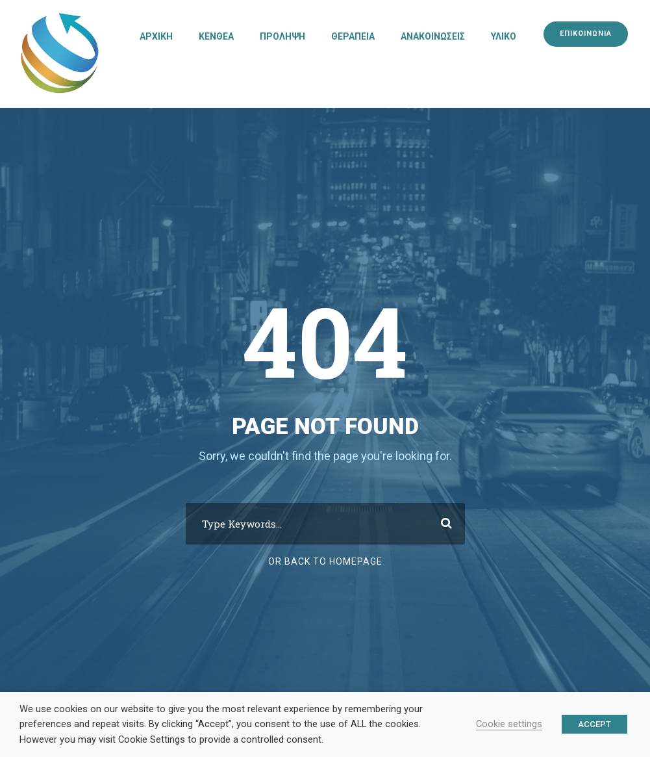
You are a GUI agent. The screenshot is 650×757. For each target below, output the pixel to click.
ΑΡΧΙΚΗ (156, 36)
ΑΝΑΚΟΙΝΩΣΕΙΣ (433, 36)
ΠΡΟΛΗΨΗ (282, 36)
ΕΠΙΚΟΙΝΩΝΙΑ (586, 33)
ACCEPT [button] (594, 724)
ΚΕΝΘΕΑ (216, 36)
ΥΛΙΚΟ (503, 36)
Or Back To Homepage (325, 561)
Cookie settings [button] (509, 724)
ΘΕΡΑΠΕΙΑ (353, 36)
